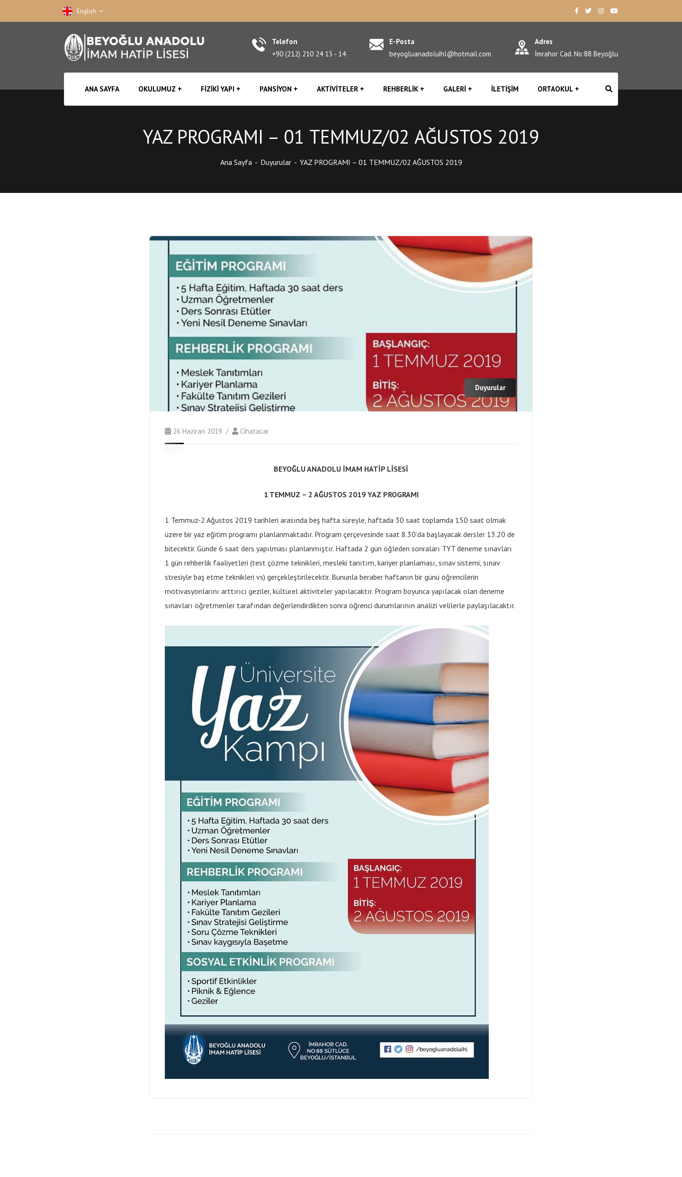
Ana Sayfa (236, 162)
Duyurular (275, 162)
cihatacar (254, 431)
